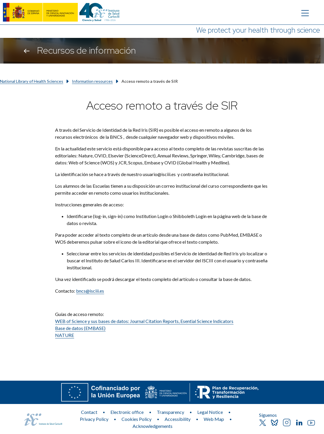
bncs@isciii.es (90, 291)
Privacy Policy (94, 419)
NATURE (64, 335)
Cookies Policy (137, 419)
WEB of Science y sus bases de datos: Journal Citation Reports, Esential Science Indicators (144, 321)
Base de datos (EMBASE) (80, 328)
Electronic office (127, 412)
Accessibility (178, 419)
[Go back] (26, 51)
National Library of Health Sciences (31, 81)
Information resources (92, 81)
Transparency (170, 412)
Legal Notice (210, 412)
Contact (89, 412)
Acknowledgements (152, 426)
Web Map (214, 419)
